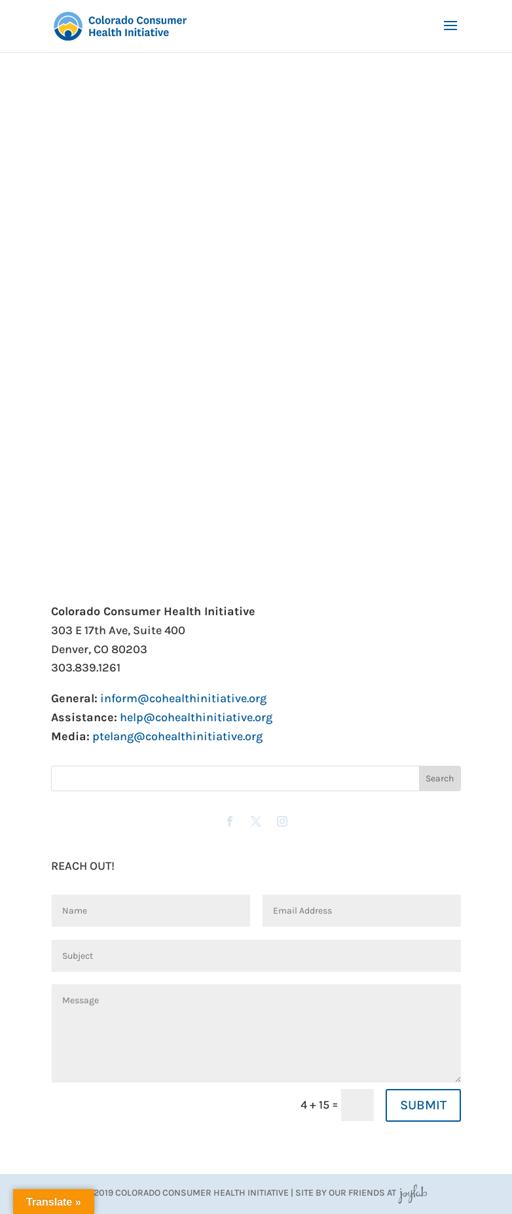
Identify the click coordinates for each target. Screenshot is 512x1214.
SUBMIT (423, 1105)
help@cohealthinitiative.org (196, 717)
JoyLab (412, 1192)
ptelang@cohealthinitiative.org (177, 736)
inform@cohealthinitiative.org (183, 698)
